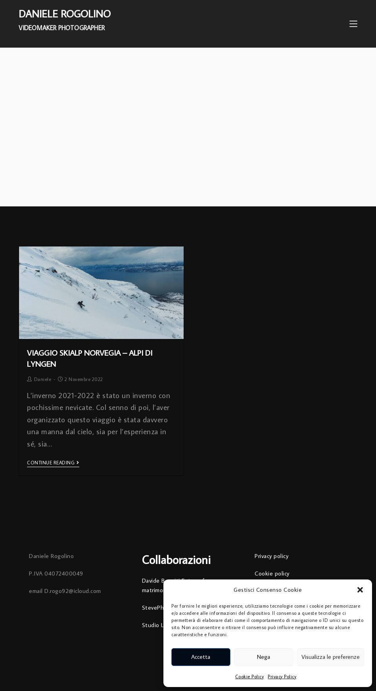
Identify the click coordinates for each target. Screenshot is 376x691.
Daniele (43, 379)
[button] (360, 590)
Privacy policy (271, 556)
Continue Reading (53, 463)
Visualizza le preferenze (330, 656)
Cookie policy (272, 573)
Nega (263, 656)
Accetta (200, 656)
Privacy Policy (282, 676)
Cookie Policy (249, 676)
